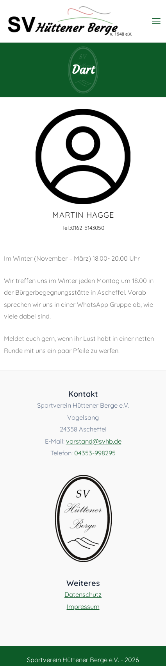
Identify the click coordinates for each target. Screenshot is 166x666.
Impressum (83, 606)
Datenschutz (83, 594)
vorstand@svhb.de (93, 441)
